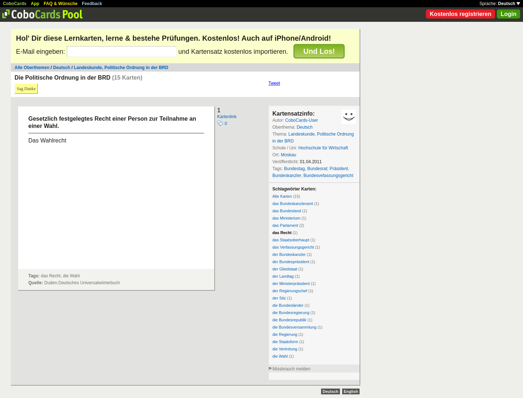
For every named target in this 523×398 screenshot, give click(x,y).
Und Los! (319, 51)
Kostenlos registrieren (460, 14)
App (35, 3)
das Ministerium (286, 218)
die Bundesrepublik (289, 320)
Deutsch (509, 3)
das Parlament (285, 225)
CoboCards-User (301, 120)
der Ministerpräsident (291, 283)
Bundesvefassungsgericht (328, 175)
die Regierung (284, 334)
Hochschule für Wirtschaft (323, 147)
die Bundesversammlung (294, 327)
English (351, 391)
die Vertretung (284, 349)
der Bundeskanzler (289, 254)
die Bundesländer (288, 305)
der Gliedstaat (284, 269)
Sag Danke (26, 88)
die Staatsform (285, 341)
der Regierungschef (289, 291)
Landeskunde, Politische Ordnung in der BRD (121, 67)
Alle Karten (282, 196)
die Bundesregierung (290, 312)
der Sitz (279, 298)
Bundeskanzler (286, 175)
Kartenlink (226, 116)
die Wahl (280, 356)
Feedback (92, 3)
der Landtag (283, 276)
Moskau (288, 154)
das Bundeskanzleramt (292, 203)
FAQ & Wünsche (60, 3)
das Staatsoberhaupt (290, 240)
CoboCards (15, 3)
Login (508, 14)
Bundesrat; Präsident (327, 168)
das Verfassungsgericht (293, 247)
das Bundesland (286, 211)
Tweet (274, 83)
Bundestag (294, 168)
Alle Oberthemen (32, 67)
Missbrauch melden (291, 368)
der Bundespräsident (290, 262)
